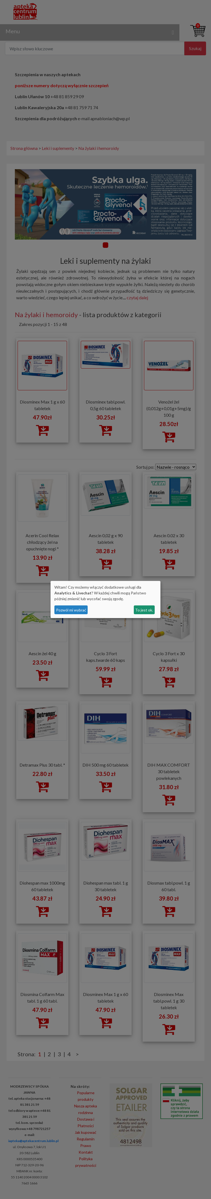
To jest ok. (144, 610)
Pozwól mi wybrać (71, 610)
